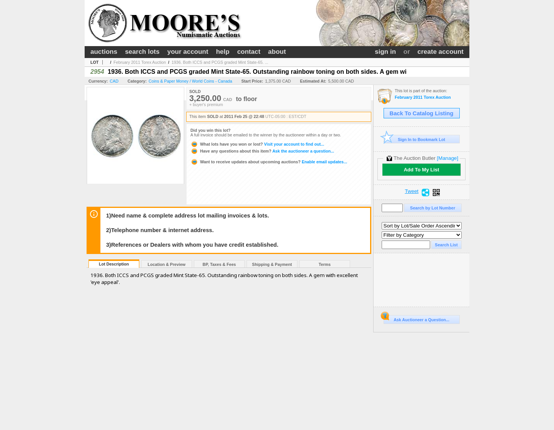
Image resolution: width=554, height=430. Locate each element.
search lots (142, 51)
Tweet (412, 191)
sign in (385, 51)
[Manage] (448, 158)
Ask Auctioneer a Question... (416, 318)
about (277, 51)
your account (188, 51)
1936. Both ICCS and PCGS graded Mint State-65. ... (220, 62)
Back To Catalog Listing (422, 113)
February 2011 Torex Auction (139, 62)
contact (248, 51)
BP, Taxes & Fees (219, 264)
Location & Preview (166, 264)
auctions (103, 51)
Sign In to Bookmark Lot (415, 139)
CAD (114, 81)
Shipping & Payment (272, 264)
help (222, 51)
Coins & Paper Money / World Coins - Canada (190, 81)
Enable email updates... (268, 161)
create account (440, 51)
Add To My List (421, 170)
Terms (324, 264)
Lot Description (114, 264)
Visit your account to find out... (257, 144)
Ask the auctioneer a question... (262, 151)
